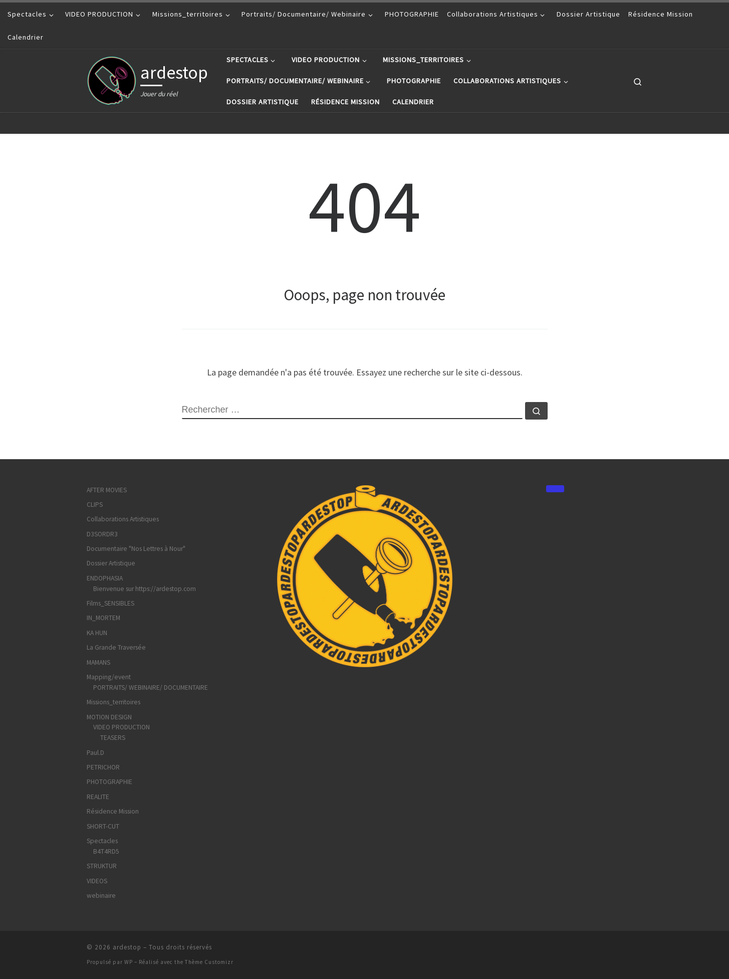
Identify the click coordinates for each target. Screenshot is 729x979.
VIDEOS (97, 881)
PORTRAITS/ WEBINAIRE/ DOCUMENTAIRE (150, 687)
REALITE (98, 797)
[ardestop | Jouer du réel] (112, 79)
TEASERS (112, 737)
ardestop (127, 947)
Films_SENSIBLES (110, 603)
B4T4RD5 (106, 851)
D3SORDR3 (102, 534)
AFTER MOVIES (107, 490)
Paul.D (95, 752)
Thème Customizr (209, 961)
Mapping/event (109, 677)
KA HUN (97, 633)
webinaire (101, 895)
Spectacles (102, 841)
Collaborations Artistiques (123, 519)
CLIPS (95, 504)
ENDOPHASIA (105, 578)
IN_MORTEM (103, 618)
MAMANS (98, 662)
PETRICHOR (103, 767)
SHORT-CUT (103, 826)
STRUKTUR (102, 866)
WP (128, 961)
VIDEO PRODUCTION (121, 727)
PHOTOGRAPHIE (109, 781)
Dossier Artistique (111, 563)
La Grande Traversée (116, 647)
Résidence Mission (113, 811)
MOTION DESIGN (109, 717)
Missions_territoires (113, 702)
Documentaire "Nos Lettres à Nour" (136, 548)
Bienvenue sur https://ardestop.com (144, 588)
